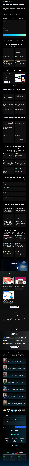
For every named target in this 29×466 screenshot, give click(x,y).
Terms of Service (8, 427)
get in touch (14, 329)
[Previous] (13, 85)
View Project (6, 79)
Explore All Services (14, 346)
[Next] (15, 85)
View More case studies (14, 306)
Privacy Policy (4, 427)
